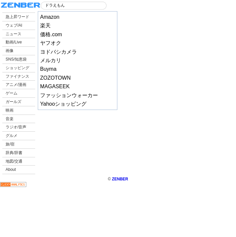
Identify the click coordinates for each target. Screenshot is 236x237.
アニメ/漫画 (16, 84)
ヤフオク (50, 43)
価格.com (51, 34)
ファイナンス (17, 76)
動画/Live (14, 42)
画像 (9, 50)
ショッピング (17, 68)
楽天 (45, 25)
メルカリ (50, 60)
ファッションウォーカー (69, 95)
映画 (9, 110)
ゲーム (11, 93)
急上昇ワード (17, 16)
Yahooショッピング (63, 104)
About (11, 169)
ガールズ (13, 101)
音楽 (9, 119)
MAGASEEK (55, 86)
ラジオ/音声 (16, 127)
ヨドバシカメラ (58, 52)
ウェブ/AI (14, 25)
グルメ (11, 135)
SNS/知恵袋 (16, 59)
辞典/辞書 (14, 152)
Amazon (49, 17)
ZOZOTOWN (55, 78)
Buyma (48, 69)
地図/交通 (14, 161)
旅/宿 (10, 144)
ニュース (13, 34)
